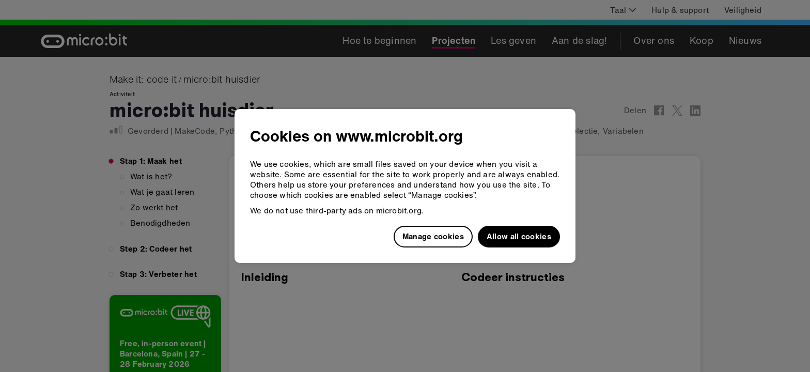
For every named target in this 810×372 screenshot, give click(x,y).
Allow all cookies (519, 236)
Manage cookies (433, 236)
